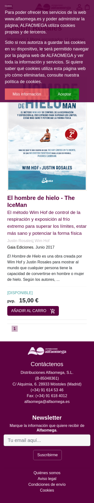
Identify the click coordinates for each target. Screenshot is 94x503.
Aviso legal (47, 479)
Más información (27, 94)
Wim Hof (42, 241)
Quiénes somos (46, 473)
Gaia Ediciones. (20, 247)
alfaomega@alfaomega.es (47, 402)
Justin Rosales (19, 241)
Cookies (47, 490)
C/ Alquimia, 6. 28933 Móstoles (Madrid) (47, 384)
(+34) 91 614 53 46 (47, 390)
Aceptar (64, 94)
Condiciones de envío (47, 484)
